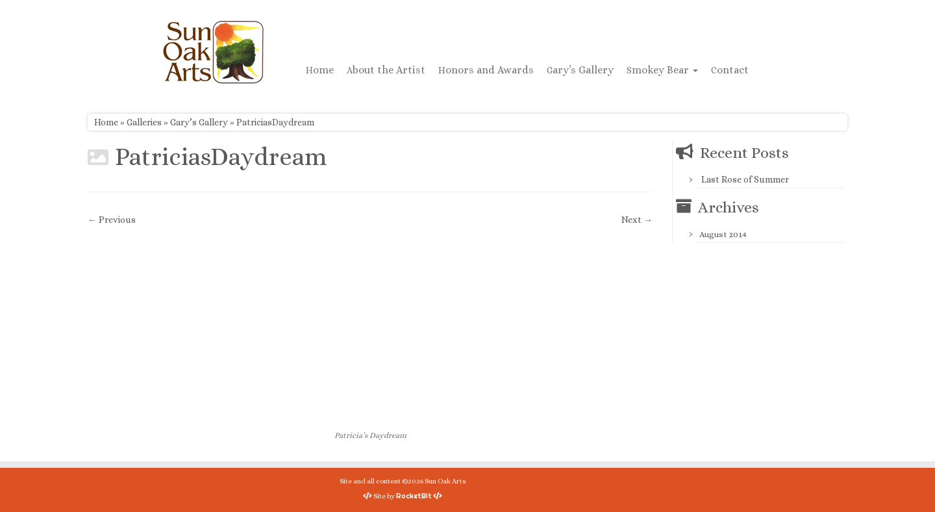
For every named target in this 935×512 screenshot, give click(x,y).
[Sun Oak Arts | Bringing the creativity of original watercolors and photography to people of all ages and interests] (213, 51)
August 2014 (723, 234)
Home (320, 70)
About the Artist (386, 70)
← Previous (112, 219)
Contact (730, 70)
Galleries (144, 122)
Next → (637, 219)
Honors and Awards (486, 70)
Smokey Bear (662, 70)
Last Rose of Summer (745, 179)
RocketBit (414, 495)
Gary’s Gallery (580, 70)
